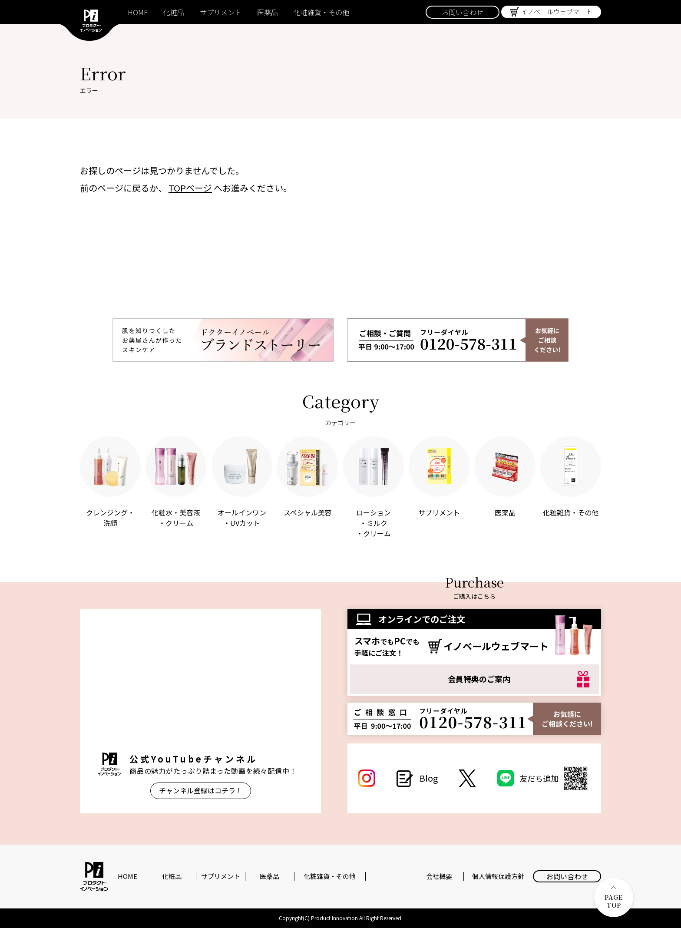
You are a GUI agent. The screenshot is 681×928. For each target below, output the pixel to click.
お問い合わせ (462, 12)
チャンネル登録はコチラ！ (200, 790)
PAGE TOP (614, 898)
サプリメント (220, 12)
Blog (429, 778)
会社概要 (439, 876)
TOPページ (190, 188)
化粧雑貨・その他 (321, 12)
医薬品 (267, 12)
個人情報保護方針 (498, 876)
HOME (138, 12)
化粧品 (173, 12)
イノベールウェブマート (556, 11)
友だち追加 (555, 778)
